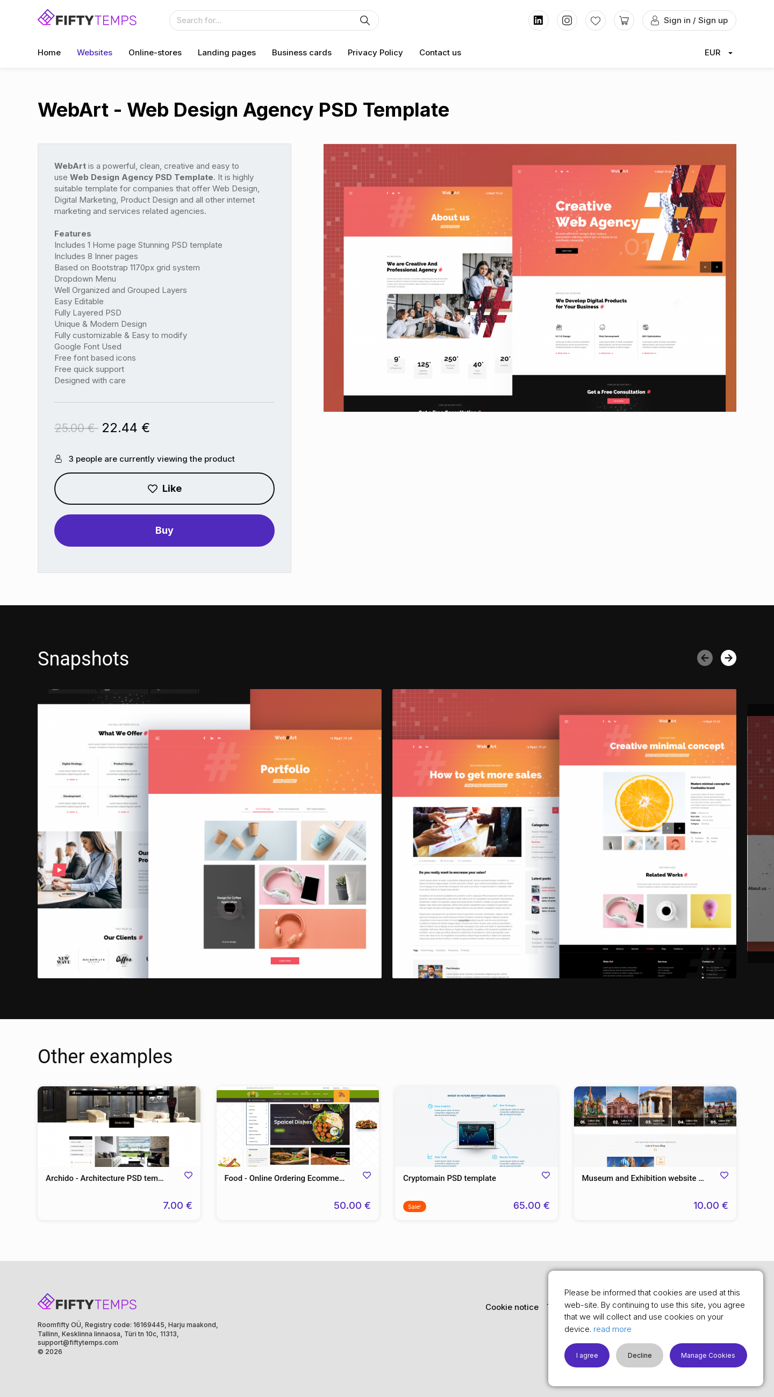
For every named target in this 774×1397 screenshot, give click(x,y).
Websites (94, 52)
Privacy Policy (375, 52)
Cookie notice (512, 1307)
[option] (209, 834)
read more (612, 1329)
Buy (164, 530)
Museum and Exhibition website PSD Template (655, 1178)
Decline (640, 1355)
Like (165, 488)
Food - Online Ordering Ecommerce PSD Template (298, 1178)
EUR (712, 52)
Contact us (440, 52)
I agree (587, 1355)
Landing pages (227, 52)
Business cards (302, 52)
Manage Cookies (708, 1355)
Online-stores (155, 52)
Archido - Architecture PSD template (111, 1178)
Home (49, 52)
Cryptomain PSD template (449, 1178)
